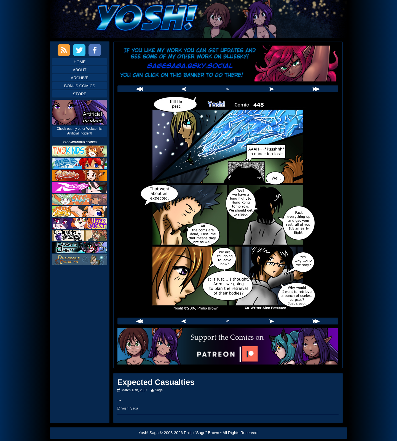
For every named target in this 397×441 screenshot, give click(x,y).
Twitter (79, 50)
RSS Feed (64, 50)
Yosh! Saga (129, 408)
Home (79, 62)
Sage (159, 390)
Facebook (94, 50)
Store (79, 94)
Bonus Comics (79, 86)
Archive (79, 78)
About (80, 70)
